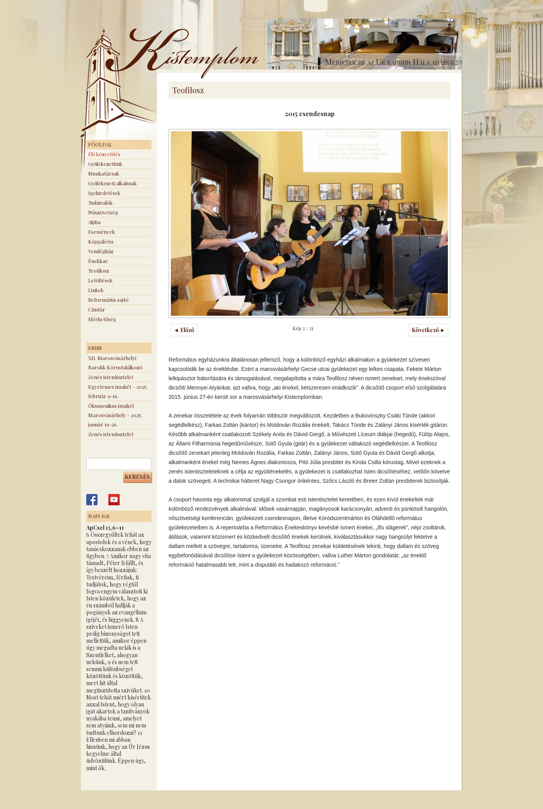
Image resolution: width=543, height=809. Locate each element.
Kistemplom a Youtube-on (114, 499)
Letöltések (100, 280)
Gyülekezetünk (105, 163)
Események (101, 231)
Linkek (96, 290)
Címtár (96, 309)
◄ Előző (184, 330)
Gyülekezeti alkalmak (112, 183)
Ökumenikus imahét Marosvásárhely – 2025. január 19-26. (115, 415)
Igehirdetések (104, 193)
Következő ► (429, 330)
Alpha (94, 222)
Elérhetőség (102, 319)
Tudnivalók (100, 202)
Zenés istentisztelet (110, 377)
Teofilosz (98, 270)
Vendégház (100, 251)
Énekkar (98, 260)
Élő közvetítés (104, 154)
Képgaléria (100, 241)
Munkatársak (103, 173)
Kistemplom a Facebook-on (91, 499)
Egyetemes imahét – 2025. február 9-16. (118, 391)
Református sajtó (108, 299)
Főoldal (100, 144)
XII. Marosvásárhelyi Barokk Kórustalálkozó (115, 363)
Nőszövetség (103, 212)
